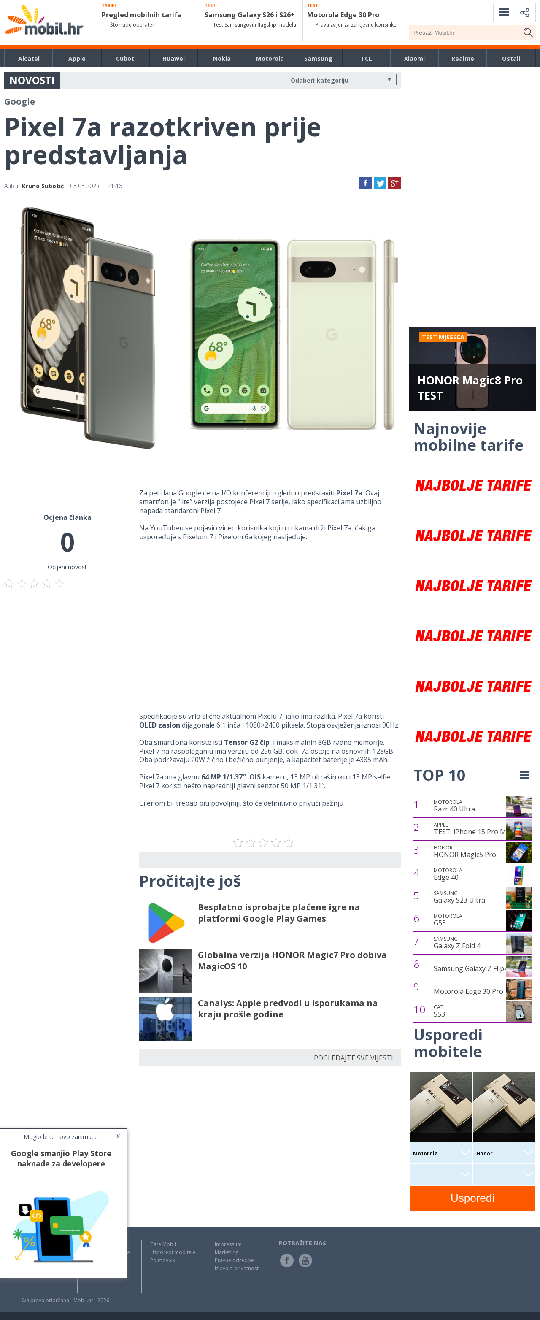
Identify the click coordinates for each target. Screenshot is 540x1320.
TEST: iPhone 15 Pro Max (473, 828)
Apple (77, 58)
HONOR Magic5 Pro (465, 851)
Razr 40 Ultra (454, 806)
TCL (366, 58)
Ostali (511, 58)
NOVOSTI (32, 80)
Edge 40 (448, 874)
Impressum (228, 1244)
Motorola (270, 58)
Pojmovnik (162, 1260)
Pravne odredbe (234, 1260)
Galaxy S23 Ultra (459, 897)
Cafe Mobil (163, 1244)
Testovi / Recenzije (108, 1252)
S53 (439, 1011)
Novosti (95, 1244)
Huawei (173, 58)
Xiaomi (414, 58)
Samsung (318, 58)
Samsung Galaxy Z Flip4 (471, 968)
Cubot (125, 58)
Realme (462, 58)
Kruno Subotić (43, 186)
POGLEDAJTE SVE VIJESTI (353, 1058)
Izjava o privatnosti (237, 1268)
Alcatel (29, 58)
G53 (448, 920)
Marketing (226, 1252)
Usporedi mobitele (173, 1252)
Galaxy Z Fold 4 (457, 942)
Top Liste (97, 1260)
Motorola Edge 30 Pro (468, 991)
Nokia (222, 58)
